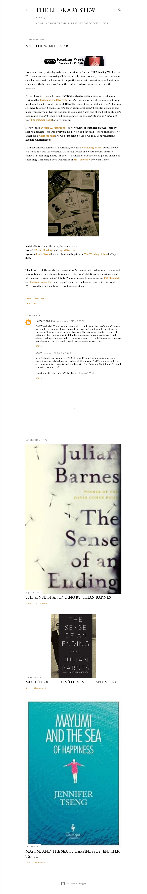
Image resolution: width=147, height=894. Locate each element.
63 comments (40, 688)
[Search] (120, 9)
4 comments (39, 862)
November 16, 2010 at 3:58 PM (70, 321)
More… (105, 23)
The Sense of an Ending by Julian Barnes (68, 597)
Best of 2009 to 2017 (85, 23)
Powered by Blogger (73, 884)
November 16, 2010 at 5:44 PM (58, 353)
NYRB (35, 303)
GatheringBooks (45, 320)
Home (39, 23)
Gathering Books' (92, 147)
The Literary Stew (65, 10)
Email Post (38, 298)
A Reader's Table (57, 23)
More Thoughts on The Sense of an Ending (71, 681)
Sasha (38, 352)
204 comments (40, 603)
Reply (38, 346)
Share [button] (28, 298)
